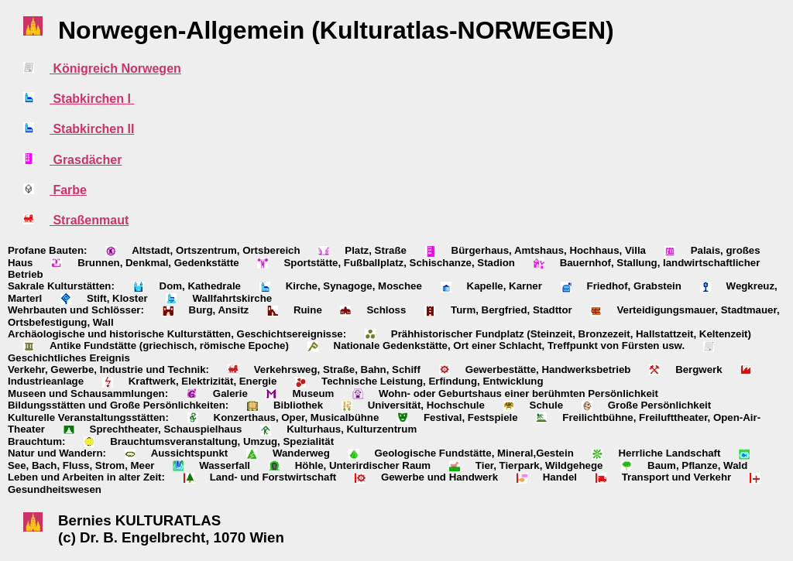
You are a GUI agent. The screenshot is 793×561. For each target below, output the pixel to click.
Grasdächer (86, 159)
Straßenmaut (89, 220)
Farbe (68, 190)
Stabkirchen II (92, 128)
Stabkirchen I (92, 98)
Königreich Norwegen (115, 68)
